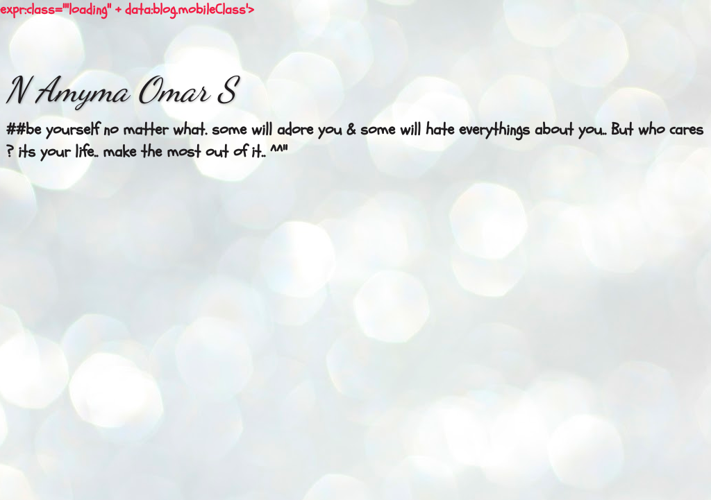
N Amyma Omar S (120, 89)
